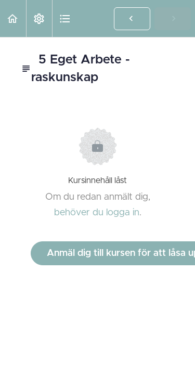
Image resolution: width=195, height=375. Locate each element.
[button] (13, 18)
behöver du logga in (96, 212)
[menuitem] (39, 18)
